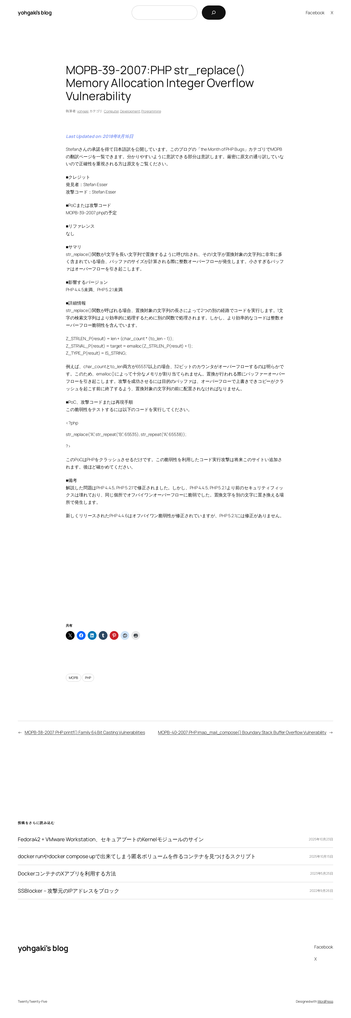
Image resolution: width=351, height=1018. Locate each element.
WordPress (325, 1001)
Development (130, 111)
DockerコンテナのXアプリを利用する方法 (67, 873)
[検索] (214, 12)
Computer (111, 111)
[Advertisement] (175, 577)
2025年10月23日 (321, 839)
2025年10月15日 (321, 856)
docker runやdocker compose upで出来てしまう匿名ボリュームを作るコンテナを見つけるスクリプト (137, 856)
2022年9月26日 (321, 890)
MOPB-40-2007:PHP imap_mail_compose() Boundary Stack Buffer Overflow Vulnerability (242, 732)
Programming (151, 111)
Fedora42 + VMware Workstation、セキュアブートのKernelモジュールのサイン (111, 839)
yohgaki (83, 111)
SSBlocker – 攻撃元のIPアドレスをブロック (68, 891)
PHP (88, 677)
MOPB (73, 677)
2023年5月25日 (321, 873)
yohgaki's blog (35, 12)
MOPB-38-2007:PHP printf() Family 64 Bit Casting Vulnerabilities (85, 732)
